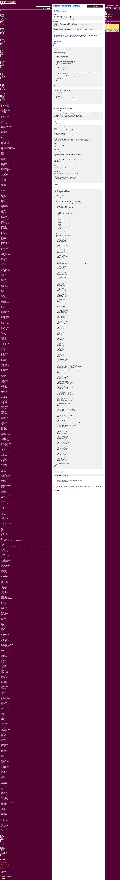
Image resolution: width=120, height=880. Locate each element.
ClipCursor (2, 178)
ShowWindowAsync (4, 750)
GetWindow (3, 477)
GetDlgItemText (3, 386)
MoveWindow (3, 596)
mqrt (2, 63)
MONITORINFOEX (4, 592)
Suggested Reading (4, 873)
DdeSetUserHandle (4, 247)
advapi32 (3, 19)
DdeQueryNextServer (5, 242)
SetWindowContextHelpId (5, 728)
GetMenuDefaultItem (4, 417)
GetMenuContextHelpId (5, 416)
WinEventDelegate (4, 821)
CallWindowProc (4, 131)
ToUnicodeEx (3, 777)
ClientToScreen (3, 175)
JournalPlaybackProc (4, 539)
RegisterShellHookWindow (5, 646)
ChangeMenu (3, 144)
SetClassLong (3, 681)
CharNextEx (3, 153)
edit (78, 486)
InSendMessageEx (4, 507)
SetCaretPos (3, 678)
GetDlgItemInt (3, 385)
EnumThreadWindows (5, 324)
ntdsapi (2, 74)
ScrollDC (2, 661)
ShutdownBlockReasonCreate (6, 752)
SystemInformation (4, 765)
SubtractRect (3, 756)
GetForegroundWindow (5, 390)
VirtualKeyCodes (4, 810)
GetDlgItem (3, 384)
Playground (3, 872)
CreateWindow (3, 211)
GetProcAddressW (4, 444)
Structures (3, 16)
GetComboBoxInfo (4, 371)
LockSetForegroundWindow (6, 560)
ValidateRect (3, 808)
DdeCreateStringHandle (5, 224)
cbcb (1, 137)
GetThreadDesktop (4, 469)
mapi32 (2, 60)
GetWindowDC (3, 480)
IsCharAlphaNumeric (4, 518)
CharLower (3, 149)
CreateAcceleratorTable (5, 194)
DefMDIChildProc (4, 257)
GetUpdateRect (3, 472)
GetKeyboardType (4, 402)
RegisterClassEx (4, 638)
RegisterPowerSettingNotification (7, 644)
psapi (2, 86)
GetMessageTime (4, 430)
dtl (1, 35)
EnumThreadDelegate (5, 323)
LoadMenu (2, 556)
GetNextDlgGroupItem (5, 437)
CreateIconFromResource (5, 202)
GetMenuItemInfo (4, 422)
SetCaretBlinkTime (4, 677)
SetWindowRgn (3, 735)
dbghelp (2, 28)
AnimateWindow (4, 112)
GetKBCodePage (4, 396)
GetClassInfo (3, 355)
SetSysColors (3, 720)
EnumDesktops (3, 312)
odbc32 (2, 75)
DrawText (2, 295)
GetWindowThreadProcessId (6, 495)
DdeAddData (3, 217)
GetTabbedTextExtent (5, 467)
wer (2, 835)
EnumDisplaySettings (5, 317)
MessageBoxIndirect (4, 581)
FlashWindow (3, 337)
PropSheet (2, 629)
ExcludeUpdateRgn (4, 329)
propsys (2, 85)
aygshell (3, 853)
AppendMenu (3, 115)
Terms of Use (109, 11)
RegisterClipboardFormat (5, 639)
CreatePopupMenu (4, 208)
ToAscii (2, 773)
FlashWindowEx (4, 338)
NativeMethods (3, 602)
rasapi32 (3, 90)
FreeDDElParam (4, 342)
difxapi (2, 32)
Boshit (2, 122)
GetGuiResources (4, 391)
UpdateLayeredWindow (5, 803)
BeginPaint (3, 120)
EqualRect (2, 328)
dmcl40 (2, 33)
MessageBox (3, 578)
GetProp (2, 448)
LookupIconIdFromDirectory (6, 564)
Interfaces (3, 15)
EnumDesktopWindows (5, 313)
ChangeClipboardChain (5, 139)
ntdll (2, 73)
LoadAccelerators (4, 548)
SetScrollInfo (3, 717)
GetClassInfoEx (3, 356)
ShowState (3, 746)
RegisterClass (3, 636)
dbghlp (2, 29)
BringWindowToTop (4, 123)
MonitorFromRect (4, 588)
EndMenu (2, 305)
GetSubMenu (3, 461)
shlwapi (2, 97)
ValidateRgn (3, 809)
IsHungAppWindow (4, 527)
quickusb (3, 89)
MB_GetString (3, 575)
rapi (2, 856)
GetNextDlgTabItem (4, 438)
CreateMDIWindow (4, 206)
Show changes (109, 23)
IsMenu (2, 529)
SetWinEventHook (4, 739)
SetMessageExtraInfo (5, 707)
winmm (2, 840)
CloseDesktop (3, 180)
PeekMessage (3, 622)
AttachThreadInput (4, 117)
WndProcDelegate (4, 828)
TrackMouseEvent (4, 778)
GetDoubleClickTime (4, 387)
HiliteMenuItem (3, 501)
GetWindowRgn (3, 490)
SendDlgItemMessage (5, 667)
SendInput (2, 668)
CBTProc (2, 138)
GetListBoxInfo (3, 411)
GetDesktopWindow (4, 380)
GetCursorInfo (3, 375)
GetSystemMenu (4, 465)
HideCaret (2, 499)
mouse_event (3, 594)
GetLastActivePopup (4, 406)
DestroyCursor (3, 264)
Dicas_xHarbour (4, 273)
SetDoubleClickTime (4, 692)
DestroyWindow (3, 268)
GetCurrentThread (4, 372)
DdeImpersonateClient (5, 234)
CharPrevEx (3, 155)
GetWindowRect (4, 488)
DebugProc (3, 250)
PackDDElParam (4, 617)
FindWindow (3, 333)
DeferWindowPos (4, 253)
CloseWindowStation (4, 185)
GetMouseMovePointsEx (5, 434)
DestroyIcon (3, 265)
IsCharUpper (3, 520)
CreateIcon (3, 201)
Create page (95, 6)
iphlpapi (2, 55)
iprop (2, 56)
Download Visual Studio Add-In (6, 876)
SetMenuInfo (3, 703)
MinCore (3, 61)
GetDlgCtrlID (3, 382)
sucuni (2, 757)
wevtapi (2, 836)
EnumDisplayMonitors (5, 316)
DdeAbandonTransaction (5, 215)
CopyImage (3, 190)
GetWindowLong (4, 482)
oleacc (2, 78)
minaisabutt (3, 585)
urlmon (2, 100)
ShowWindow (3, 749)
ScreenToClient (3, 660)
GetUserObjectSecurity (5, 476)
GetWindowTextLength (5, 493)
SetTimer (2, 724)
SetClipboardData (4, 684)
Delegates (3, 13)
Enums (2, 14)
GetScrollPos (3, 458)
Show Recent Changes (6, 862)
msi (2, 67)
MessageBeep (3, 577)
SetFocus (2, 693)
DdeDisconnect (3, 226)
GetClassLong (3, 358)
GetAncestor (3, 349)
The (55, 11)
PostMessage (3, 624)
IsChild (2, 522)
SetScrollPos (3, 718)
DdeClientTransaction (5, 218)
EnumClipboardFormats (5, 311)
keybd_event (3, 541)
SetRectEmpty (3, 715)
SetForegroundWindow (5, 694)
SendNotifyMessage (4, 673)
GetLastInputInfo (4, 408)
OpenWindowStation (4, 615)
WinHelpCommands (4, 825)
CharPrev (2, 154)
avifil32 (2, 20)
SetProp (2, 713)
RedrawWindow (3, 635)
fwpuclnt (3, 41)
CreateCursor (3, 196)
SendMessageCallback (5, 671)
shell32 (2, 96)
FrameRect (3, 340)
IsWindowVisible (4, 535)
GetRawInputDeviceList (5, 454)
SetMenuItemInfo (4, 705)
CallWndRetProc (4, 132)
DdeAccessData (4, 216)
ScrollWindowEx (4, 665)
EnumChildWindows (4, 310)
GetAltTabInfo (3, 348)
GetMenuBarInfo (4, 413)
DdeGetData (3, 232)
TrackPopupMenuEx (4, 781)
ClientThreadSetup (4, 174)
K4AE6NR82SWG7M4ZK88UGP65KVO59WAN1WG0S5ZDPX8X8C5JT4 (14, 540)
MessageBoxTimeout (4, 582)
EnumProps (3, 319)
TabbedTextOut (3, 768)
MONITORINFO (4, 591)
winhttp (2, 838)
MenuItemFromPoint (4, 576)
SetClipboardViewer (4, 686)
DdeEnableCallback (4, 228)
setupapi (3, 95)
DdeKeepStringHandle (5, 237)
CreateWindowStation (5, 213)
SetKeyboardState (4, 696)
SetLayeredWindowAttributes (6, 698)
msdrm (2, 66)
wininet (2, 839)
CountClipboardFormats (5, 192)
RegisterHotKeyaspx (4, 643)
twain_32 (3, 98)
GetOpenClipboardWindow (6, 440)
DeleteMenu (3, 259)
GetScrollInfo (3, 456)
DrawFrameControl (4, 286)
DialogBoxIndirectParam (5, 270)
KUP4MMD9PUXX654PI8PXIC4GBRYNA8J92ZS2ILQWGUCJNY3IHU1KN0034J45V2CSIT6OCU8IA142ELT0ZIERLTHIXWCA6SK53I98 (26, 546)
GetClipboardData (4, 364)
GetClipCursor (3, 370)
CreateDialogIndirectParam (6, 199)
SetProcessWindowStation (5, 712)
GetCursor (2, 374)
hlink (2, 51)
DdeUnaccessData (4, 248)
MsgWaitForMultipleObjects (6, 597)
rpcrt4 (2, 91)
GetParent (2, 442)
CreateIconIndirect (4, 205)
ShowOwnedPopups (4, 744)
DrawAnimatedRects (4, 281)
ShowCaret (3, 741)
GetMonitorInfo (3, 433)
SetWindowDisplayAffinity (5, 729)
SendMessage (3, 670)
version (2, 834)
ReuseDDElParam (4, 656)
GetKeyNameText (4, 403)
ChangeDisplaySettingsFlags (6, 143)
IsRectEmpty (3, 530)
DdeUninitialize (3, 249)
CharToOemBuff (4, 158)
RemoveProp (3, 654)
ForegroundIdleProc (4, 339)
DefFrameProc (3, 255)
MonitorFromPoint (4, 587)
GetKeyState (56, 36)
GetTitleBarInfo (3, 470)
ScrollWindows (3, 666)
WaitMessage (3, 815)
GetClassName (3, 360)
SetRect (2, 714)
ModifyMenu (3, 586)
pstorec (2, 87)
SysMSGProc (3, 762)
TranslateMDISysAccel (5, 783)
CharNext (2, 152)
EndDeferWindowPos (5, 302)
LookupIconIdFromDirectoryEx (6, 565)
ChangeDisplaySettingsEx (5, 142)
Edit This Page (110, 14)
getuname (3, 44)
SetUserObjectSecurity (5, 726)
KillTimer (2, 545)
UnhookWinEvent (4, 792)
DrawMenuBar (3, 292)
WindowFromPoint (4, 818)
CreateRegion (3, 210)
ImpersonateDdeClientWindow (6, 503)
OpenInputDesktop (4, 613)
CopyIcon (2, 189)
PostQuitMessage (4, 625)
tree (1, 787)
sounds (2, 755)
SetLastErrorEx (3, 697)
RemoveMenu (3, 652)
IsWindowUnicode (4, 534)
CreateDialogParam (4, 200)
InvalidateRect (3, 513)
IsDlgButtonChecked (4, 525)
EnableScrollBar (4, 300)
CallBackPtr (3, 127)
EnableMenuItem (4, 298)
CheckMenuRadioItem (5, 166)
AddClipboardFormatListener (6, 104)
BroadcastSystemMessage (6, 125)
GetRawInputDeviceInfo (5, 451)
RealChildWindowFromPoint (6, 633)
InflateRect (3, 504)
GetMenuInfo (3, 418)
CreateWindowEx (4, 212)
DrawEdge (2, 284)
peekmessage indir (4, 620)
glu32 (2, 45)
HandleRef (2, 497)
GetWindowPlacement (5, 486)
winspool (3, 842)
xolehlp (2, 849)
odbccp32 (3, 76)
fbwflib (2, 39)
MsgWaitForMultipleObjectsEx (6, 598)
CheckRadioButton (4, 168)
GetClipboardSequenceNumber (6, 368)
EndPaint (2, 306)
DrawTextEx (3, 296)
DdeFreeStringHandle (5, 231)
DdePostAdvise (3, 239)
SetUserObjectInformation (5, 725)
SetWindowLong (4, 730)
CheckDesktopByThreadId (5, 163)
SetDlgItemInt (3, 689)
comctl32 (3, 23)
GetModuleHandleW (4, 432)
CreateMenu (3, 207)
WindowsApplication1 (5, 820)
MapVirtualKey (3, 571)
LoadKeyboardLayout (5, 555)
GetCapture (3, 351)
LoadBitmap (3, 549)
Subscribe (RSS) (5, 864)
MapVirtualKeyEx (4, 572)
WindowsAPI (3, 819)
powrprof (3, 83)
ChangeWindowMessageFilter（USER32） (9, 148)
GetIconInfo (3, 393)
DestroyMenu (3, 266)
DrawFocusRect (4, 285)
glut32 (2, 46)
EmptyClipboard (4, 297)
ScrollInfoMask (3, 662)
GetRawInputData (4, 450)
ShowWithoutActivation (5, 751)
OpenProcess (3, 614)
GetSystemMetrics (4, 466)
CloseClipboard (3, 179)
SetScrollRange (3, 719)
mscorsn (3, 64)
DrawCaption (3, 282)
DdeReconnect (3, 244)
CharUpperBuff (3, 160)
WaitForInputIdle (4, 814)
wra (1, 829)
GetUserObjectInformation (5, 475)
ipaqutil (2, 855)
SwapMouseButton (4, 758)
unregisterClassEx (4, 798)
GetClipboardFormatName (5, 365)
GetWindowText (3, 492)
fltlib (2, 40)
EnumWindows (3, 326)
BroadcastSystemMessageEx (6, 126)
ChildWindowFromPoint (5, 170)
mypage (2, 599)
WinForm (2, 823)
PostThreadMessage (4, 626)
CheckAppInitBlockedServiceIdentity (7, 162)
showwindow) (3, 747)
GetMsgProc (3, 435)
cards (2, 21)
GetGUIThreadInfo (4, 392)
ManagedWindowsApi (5, 569)
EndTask (2, 307)
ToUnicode (2, 776)
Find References (110, 16)
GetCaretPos (3, 354)
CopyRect (2, 191)
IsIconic (2, 528)
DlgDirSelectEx (3, 279)
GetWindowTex (3, 491)
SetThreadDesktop (4, 723)
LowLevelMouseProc (4, 567)
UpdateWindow (3, 804)
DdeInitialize (3, 236)
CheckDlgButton (4, 164)
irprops (2, 57)
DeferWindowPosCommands (6, 254)
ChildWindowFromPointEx (5, 171)
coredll (2, 854)
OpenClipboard (3, 609)
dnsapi (2, 34)
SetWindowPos (3, 734)
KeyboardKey (3, 543)
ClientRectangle (3, 173)
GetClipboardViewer (4, 369)
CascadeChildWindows (5, 134)
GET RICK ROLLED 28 (5, 344)
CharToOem (3, 157)
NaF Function (3, 601)
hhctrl (2, 49)
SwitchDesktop (3, 760)
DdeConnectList (4, 222)
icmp (2, 53)
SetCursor (2, 687)
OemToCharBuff (4, 607)
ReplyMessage (3, 655)
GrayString (3, 496)
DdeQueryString (4, 243)
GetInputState (3, 395)
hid (2, 50)
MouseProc (3, 593)
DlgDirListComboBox (4, 276)
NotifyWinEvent (3, 603)
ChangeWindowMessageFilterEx (7, 147)
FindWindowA (3, 334)
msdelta (2, 65)
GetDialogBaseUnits (4, 381)
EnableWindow (3, 301)
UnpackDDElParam (4, 795)
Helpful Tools (3, 871)
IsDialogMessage (4, 524)
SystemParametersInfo (5, 766)
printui (2, 84)
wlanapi (2, 846)
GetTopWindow (3, 471)
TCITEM (2, 770)
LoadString (3, 559)
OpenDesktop (3, 610)
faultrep (2, 38)
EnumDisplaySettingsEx (5, 318)
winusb (2, 845)
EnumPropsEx (3, 321)
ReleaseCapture (4, 649)
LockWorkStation (4, 562)
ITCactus (2, 538)
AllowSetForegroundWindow (6, 110)
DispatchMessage (4, 274)
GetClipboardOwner (4, 366)
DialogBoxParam (4, 271)
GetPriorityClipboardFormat (6, 443)
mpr (2, 62)
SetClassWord (3, 683)
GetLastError (3, 407)
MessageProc (3, 583)
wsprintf (2, 830)
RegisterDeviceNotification (5, 640)
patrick (2, 619)
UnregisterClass (4, 797)
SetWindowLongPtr (4, 731)
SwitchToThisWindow (5, 761)
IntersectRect (3, 511)
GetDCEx (2, 379)
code (1, 186)
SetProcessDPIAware (5, 710)
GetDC (2, 377)
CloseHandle (3, 181)
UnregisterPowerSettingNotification (7, 802)
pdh (2, 82)
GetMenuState (3, 424)
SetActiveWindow (4, 675)
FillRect (2, 332)
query (2, 88)
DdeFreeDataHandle (4, 229)
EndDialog (2, 303)
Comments (3, 868)
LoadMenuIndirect (4, 557)
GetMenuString (3, 425)
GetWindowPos (3, 487)
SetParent (2, 708)
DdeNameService (4, 238)
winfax (2, 837)
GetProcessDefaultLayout (5, 445)
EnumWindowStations (5, 327)
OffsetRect (2, 608)
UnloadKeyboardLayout (5, 794)
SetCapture (3, 676)
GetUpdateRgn (3, 474)
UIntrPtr (2, 789)
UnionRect (2, 793)
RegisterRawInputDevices (5, 645)
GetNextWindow (4, 439)
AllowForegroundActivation (6, 109)
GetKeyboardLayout (4, 397)
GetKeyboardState (4, 401)
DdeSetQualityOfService (5, 245)
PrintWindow (3, 628)
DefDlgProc (3, 252)
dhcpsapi (3, 31)
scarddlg (3, 93)
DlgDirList (2, 275)
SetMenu (2, 699)
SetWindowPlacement (5, 733)
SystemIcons (3, 763)
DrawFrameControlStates (5, 287)
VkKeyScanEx (3, 813)
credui (2, 26)
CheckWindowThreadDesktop (6, 169)
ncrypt (2, 71)
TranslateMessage (4, 784)
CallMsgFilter (3, 128)
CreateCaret (3, 195)
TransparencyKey (4, 786)
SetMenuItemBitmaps (5, 704)
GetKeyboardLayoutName (5, 400)
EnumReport (3, 322)
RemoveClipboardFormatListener (7, 651)
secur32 (2, 94)
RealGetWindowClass (5, 634)
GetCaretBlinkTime (4, 353)
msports (3, 68)
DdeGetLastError (4, 233)
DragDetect (3, 280)
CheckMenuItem (4, 165)
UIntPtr (2, 788)
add (83, 486)
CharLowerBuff (3, 150)
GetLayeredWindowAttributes (6, 409)
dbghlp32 (3, 30)
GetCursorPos (3, 376)
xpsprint (3, 850)
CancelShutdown (4, 133)
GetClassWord (3, 361)
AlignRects (3, 107)
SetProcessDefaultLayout (5, 709)
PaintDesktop (3, 618)
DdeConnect (3, 221)
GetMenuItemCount (4, 419)
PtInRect (2, 630)
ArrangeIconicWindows (5, 116)
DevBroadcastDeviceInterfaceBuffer (7, 269)
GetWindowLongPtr (4, 483)
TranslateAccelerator (4, 782)
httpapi (2, 52)
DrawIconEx (3, 291)
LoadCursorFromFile (4, 551)
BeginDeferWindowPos (5, 118)
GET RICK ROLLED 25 (5, 343)
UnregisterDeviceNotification (6, 799)
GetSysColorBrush (4, 464)
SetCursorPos (3, 688)
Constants (3, 12)
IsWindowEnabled (4, 533)
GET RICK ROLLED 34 (5, 345)
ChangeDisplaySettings (5, 141)
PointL (2, 623)
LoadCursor (3, 550)
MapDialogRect (3, 570)
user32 (2, 101)
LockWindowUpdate (4, 561)
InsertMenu (3, 508)
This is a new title (4, 771)
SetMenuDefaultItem (4, 702)
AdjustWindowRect (4, 105)
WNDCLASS (3, 826)
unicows (3, 99)
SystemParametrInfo (4, 767)
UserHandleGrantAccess (5, 807)
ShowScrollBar (3, 745)
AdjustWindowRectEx (5, 106)
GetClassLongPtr (4, 359)
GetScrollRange (3, 459)
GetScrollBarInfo (4, 455)
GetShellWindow (4, 460)
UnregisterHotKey (4, 800)
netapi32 (3, 72)
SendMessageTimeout (5, 672)
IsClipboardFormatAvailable (6, 523)
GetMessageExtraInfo (5, 428)
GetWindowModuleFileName (6, 485)
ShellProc (2, 740)
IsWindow (2, 532)
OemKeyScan (3, 604)
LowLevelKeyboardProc (5, 566)
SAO (1, 657)
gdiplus (2, 43)
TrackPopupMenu (4, 779)
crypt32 (2, 27)
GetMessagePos (4, 429)
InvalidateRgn (3, 514)
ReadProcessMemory (5, 631)
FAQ (2, 869)
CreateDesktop (3, 197)
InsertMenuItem (3, 509)
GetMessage (3, 427)
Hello (1, 498)
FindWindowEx (3, 335)
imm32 (2, 54)
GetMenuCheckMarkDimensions (7, 414)
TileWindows (3, 772)
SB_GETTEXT (3, 659)
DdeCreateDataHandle (5, 223)
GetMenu (2, 412)
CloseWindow (3, 183)
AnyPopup (2, 113)
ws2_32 (2, 847)
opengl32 (3, 80)
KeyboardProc (3, 544)
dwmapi (2, 37)
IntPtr (2, 512)
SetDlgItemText (3, 691)
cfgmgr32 (3, 22)
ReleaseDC (3, 650)
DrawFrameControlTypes (5, 289)
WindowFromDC (4, 816)
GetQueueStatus (4, 449)
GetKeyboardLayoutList (5, 398)
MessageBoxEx (3, 580)
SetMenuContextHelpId (5, 701)
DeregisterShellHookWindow (6, 260)
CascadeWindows (4, 136)
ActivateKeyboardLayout (5, 102)
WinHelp (2, 824)
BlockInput (2, 121)
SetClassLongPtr (4, 682)
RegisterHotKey (3, 641)
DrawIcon (2, 290)
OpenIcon (2, 612)
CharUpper (3, 159)
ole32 (2, 77)
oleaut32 (3, 79)
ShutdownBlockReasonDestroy (6, 754)
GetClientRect (3, 363)
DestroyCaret (3, 263)
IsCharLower (3, 519)
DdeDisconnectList (4, 227)
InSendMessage (4, 506)
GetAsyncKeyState (4, 350)
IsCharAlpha (3, 517)
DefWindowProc (4, 258)
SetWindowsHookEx (4, 736)
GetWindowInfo (3, 481)
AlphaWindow (3, 111)
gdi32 (2, 42)
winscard (3, 841)
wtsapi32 (3, 848)
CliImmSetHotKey (4, 176)
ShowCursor (3, 742)
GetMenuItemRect (4, 423)
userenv (2, 831)
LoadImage (3, 554)
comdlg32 (3, 24)
